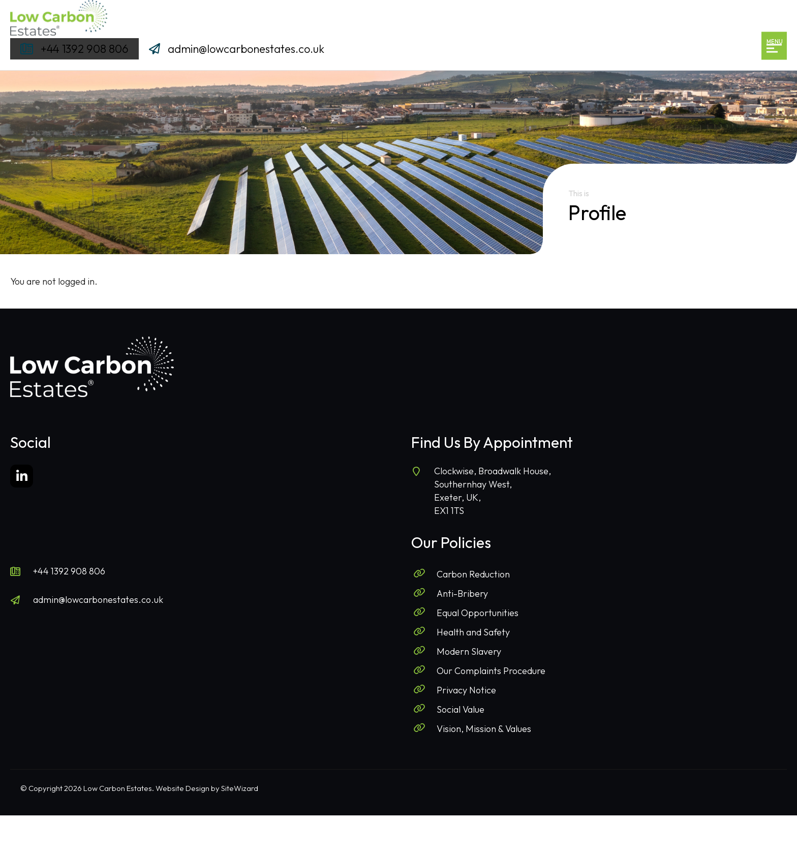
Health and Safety (473, 632)
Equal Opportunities (477, 613)
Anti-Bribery (462, 593)
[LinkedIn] (21, 476)
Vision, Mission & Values (484, 729)
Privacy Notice (466, 690)
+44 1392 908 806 (69, 571)
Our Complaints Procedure (491, 671)
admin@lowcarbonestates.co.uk (98, 599)
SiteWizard (239, 788)
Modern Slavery (469, 651)
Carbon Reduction (473, 574)
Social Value (460, 709)
